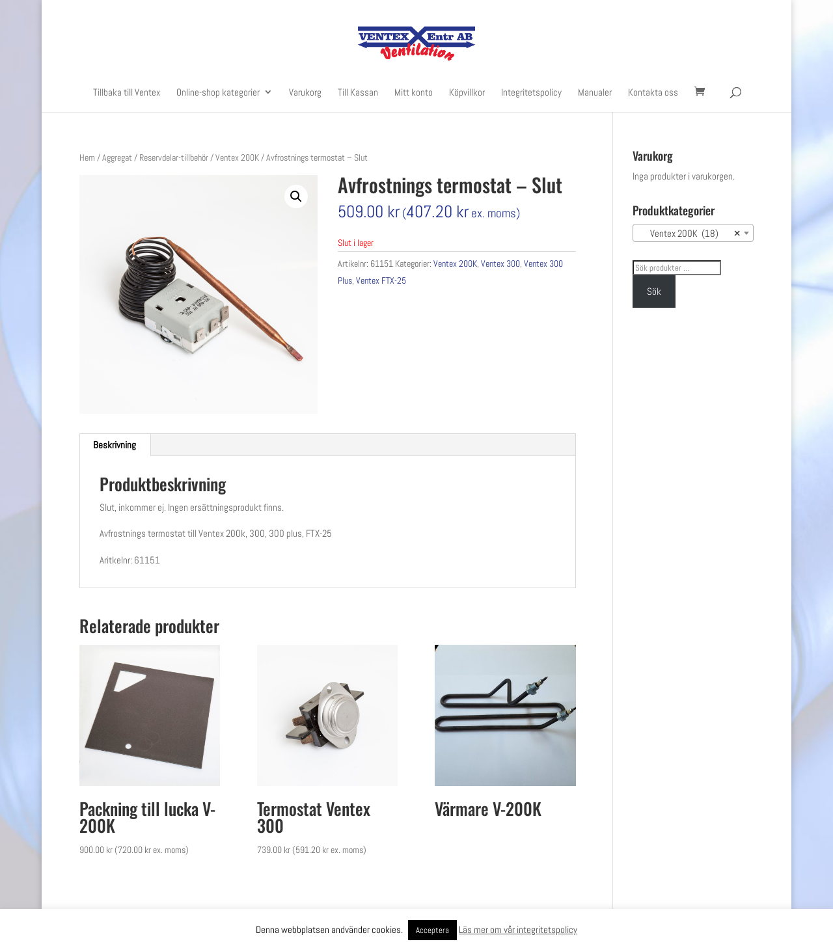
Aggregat (117, 157)
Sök (654, 291)
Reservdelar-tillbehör (173, 157)
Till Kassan (358, 92)
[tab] (115, 445)
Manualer (595, 92)
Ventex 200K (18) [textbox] (689, 233)
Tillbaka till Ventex (126, 92)
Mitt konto (413, 92)
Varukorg (305, 92)
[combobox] (693, 233)
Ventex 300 (500, 263)
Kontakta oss (653, 92)
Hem (87, 157)
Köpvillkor (467, 92)
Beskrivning (114, 445)
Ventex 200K (237, 157)
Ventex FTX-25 (381, 280)
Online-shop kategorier (218, 92)
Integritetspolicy (531, 92)
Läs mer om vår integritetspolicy (518, 929)
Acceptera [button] (432, 930)
